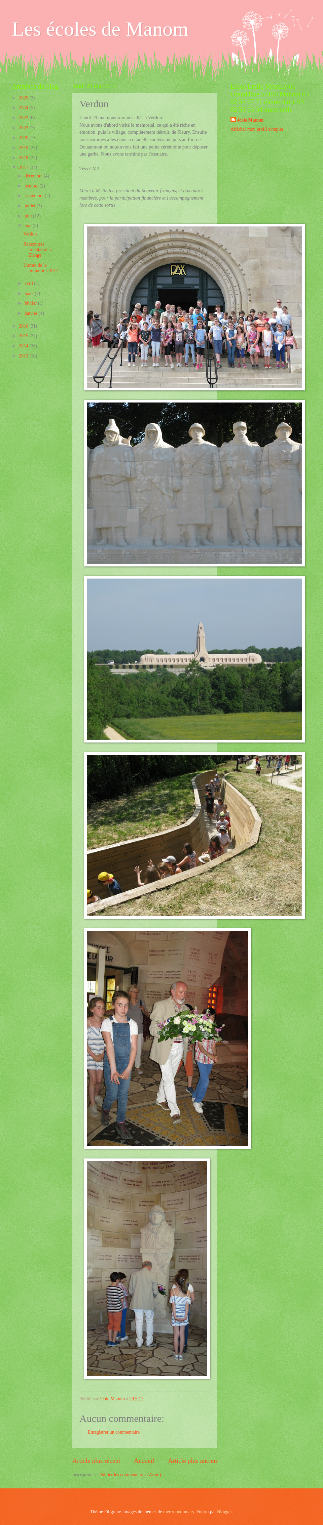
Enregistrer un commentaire (114, 1432)
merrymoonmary (178, 1511)
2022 (24, 127)
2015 (24, 335)
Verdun (30, 234)
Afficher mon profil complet (256, 129)
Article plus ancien (192, 1460)
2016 (24, 326)
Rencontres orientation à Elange (37, 250)
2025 (24, 97)
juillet (31, 205)
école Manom (250, 120)
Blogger (224, 1511)
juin (29, 215)
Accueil (144, 1460)
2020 (24, 137)
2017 (24, 167)
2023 (24, 117)
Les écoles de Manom (100, 29)
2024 (24, 107)
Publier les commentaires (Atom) (130, 1474)
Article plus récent (96, 1460)
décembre (34, 175)
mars (30, 293)
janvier (32, 313)
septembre (35, 195)
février (31, 303)
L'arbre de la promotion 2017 (40, 268)
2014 (24, 345)
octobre (32, 185)
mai (29, 225)
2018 (24, 157)
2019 (24, 147)
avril (29, 283)
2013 (24, 355)
